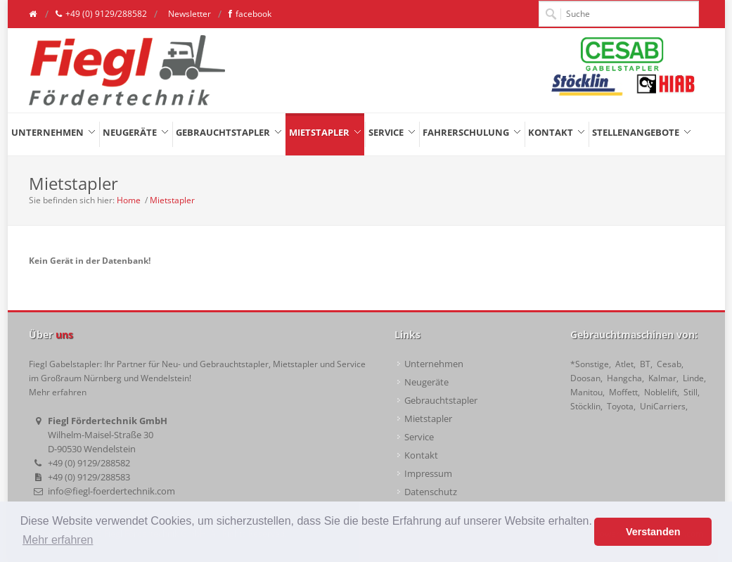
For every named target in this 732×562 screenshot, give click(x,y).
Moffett (623, 392)
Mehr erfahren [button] (58, 540)
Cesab (669, 364)
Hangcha (624, 378)
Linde (693, 378)
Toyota (620, 406)
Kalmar (662, 378)
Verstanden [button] (653, 531)
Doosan (585, 378)
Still (690, 392)
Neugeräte (426, 382)
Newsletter (188, 14)
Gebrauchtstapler (440, 400)
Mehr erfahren (57, 392)
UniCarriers (663, 406)
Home (129, 200)
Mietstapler (172, 200)
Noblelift (660, 392)
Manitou (586, 392)
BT (645, 364)
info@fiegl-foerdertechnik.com (111, 491)
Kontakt (421, 455)
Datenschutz (430, 491)
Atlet (624, 364)
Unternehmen (433, 363)
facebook (250, 14)
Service (419, 436)
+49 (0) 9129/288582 (101, 14)
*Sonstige (589, 364)
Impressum (428, 473)
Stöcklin (585, 406)
